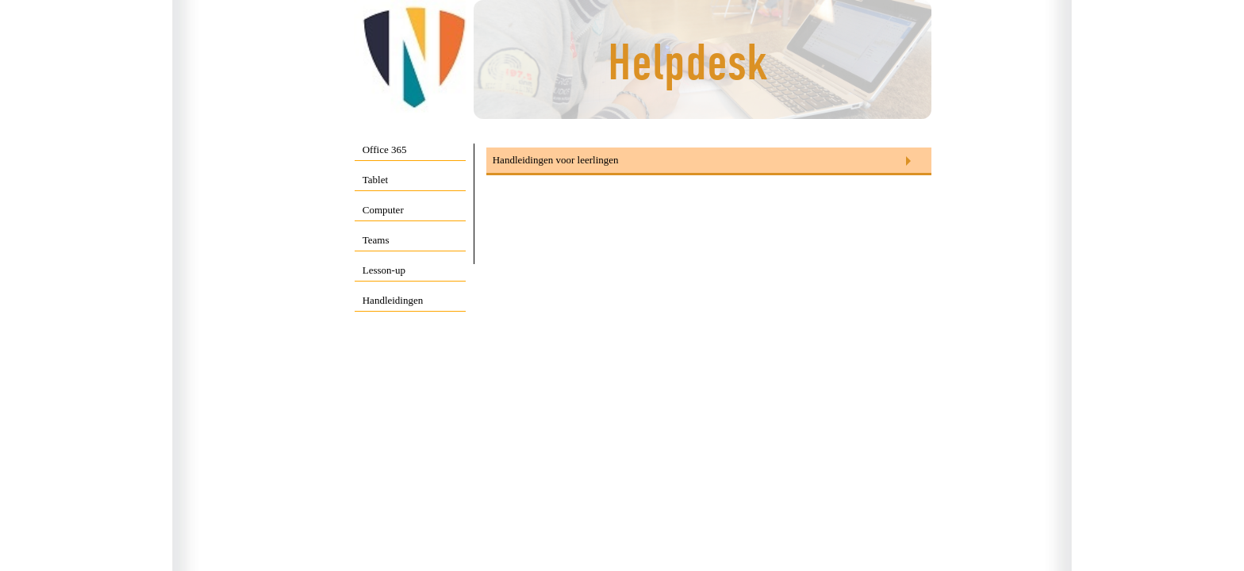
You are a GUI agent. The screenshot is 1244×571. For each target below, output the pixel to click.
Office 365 (385, 149)
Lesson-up (384, 270)
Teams (376, 240)
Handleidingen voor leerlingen (556, 160)
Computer (383, 210)
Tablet (375, 180)
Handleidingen (393, 300)
